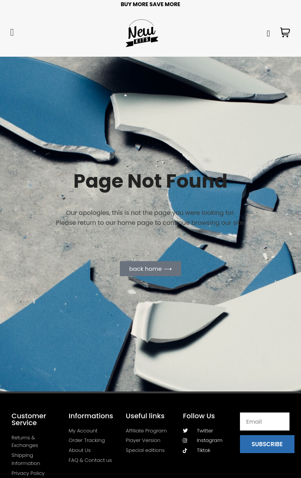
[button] (12, 32)
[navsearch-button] (268, 32)
